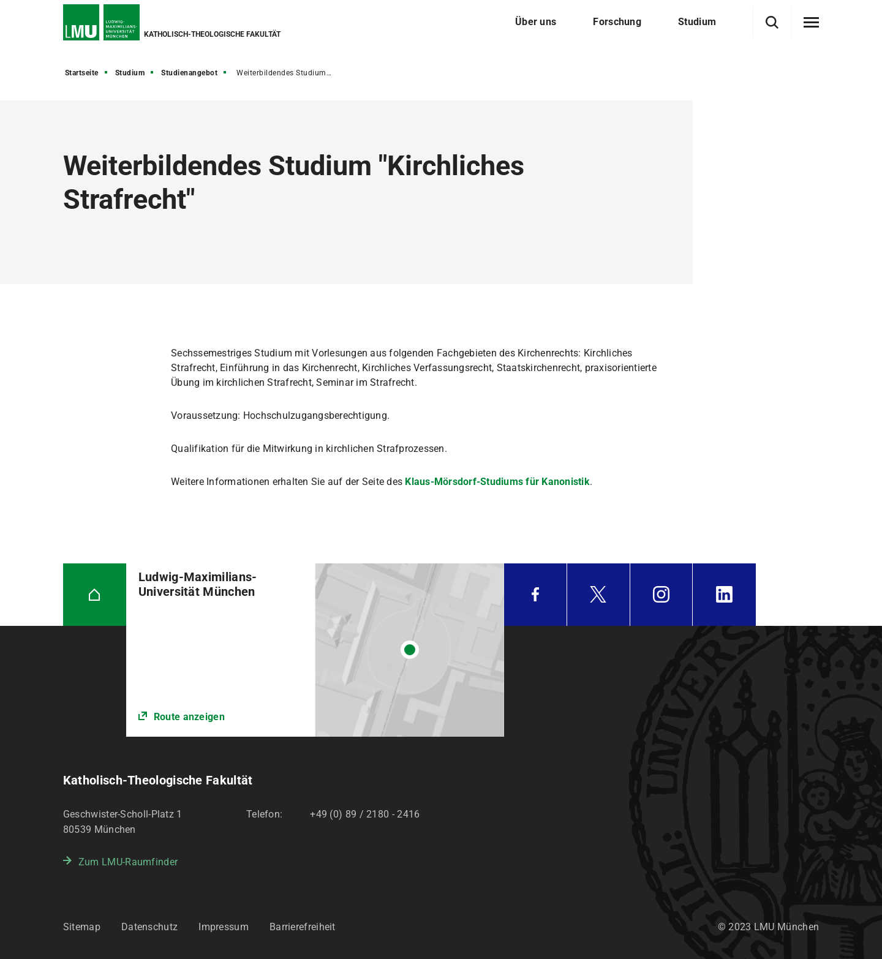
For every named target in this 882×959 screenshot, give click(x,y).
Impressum (223, 927)
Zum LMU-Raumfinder (128, 862)
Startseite (82, 73)
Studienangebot (189, 73)
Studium (130, 73)
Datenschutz (149, 927)
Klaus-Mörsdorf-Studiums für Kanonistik (497, 481)
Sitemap (81, 927)
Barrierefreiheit (303, 927)
